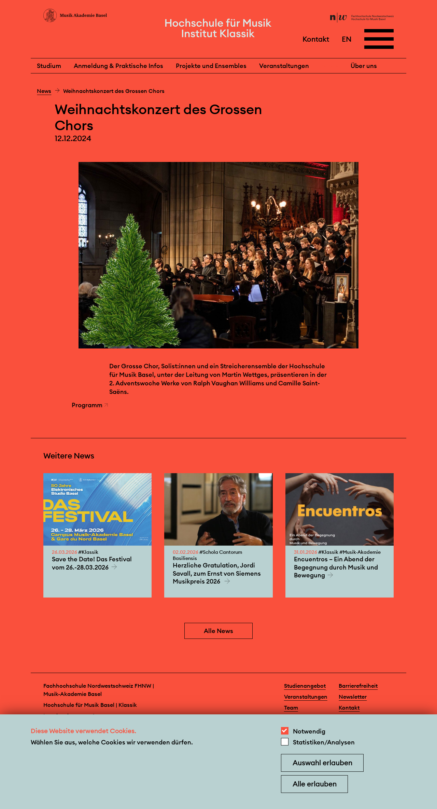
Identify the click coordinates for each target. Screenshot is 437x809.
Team (291, 707)
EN (347, 38)
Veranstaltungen (284, 66)
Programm (90, 405)
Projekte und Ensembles (211, 66)
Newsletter (353, 696)
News (330, 66)
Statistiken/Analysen (324, 742)
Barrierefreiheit (358, 685)
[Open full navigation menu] (379, 39)
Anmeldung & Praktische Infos (118, 66)
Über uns (364, 66)
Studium (49, 66)
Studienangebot (305, 685)
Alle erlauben (315, 784)
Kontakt (315, 38)
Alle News (218, 631)
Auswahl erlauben (322, 762)
